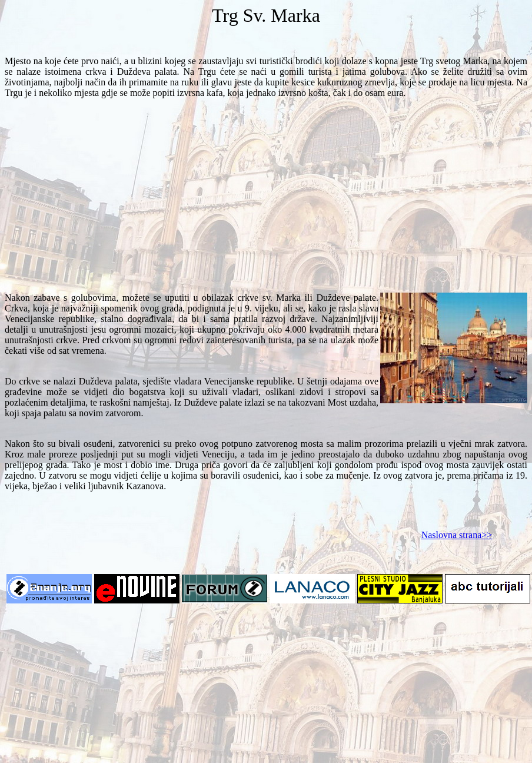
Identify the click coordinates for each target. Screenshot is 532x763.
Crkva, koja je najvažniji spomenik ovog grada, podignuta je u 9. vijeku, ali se (191, 303)
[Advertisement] (266, 200)
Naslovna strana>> (457, 535)
